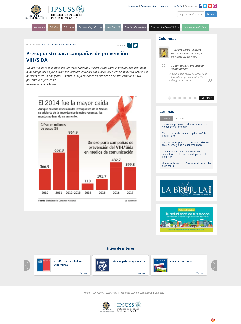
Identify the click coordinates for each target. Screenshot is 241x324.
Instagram (215, 6)
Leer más (207, 97)
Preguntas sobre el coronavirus (155, 6)
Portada (45, 44)
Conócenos (133, 6)
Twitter (205, 6)
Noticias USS (113, 27)
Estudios (54, 27)
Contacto (178, 6)
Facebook (201, 6)
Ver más (83, 272)
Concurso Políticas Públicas (165, 27)
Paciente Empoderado (90, 27)
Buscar (211, 14)
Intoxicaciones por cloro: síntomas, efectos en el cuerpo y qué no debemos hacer (185, 144)
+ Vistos (166, 118)
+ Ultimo (180, 118)
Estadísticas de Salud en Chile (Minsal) (67, 263)
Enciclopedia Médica (135, 27)
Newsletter (111, 292)
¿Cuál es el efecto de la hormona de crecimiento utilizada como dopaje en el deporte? (184, 154)
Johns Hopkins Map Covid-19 (128, 261)
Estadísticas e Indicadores (64, 44)
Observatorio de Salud (195, 27)
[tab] (166, 118)
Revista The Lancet (181, 261)
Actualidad (39, 27)
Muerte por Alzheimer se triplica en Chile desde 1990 (184, 134)
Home (87, 292)
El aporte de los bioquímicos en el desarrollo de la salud (186, 165)
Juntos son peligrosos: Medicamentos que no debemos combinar (185, 125)
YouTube (210, 6)
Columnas (68, 27)
